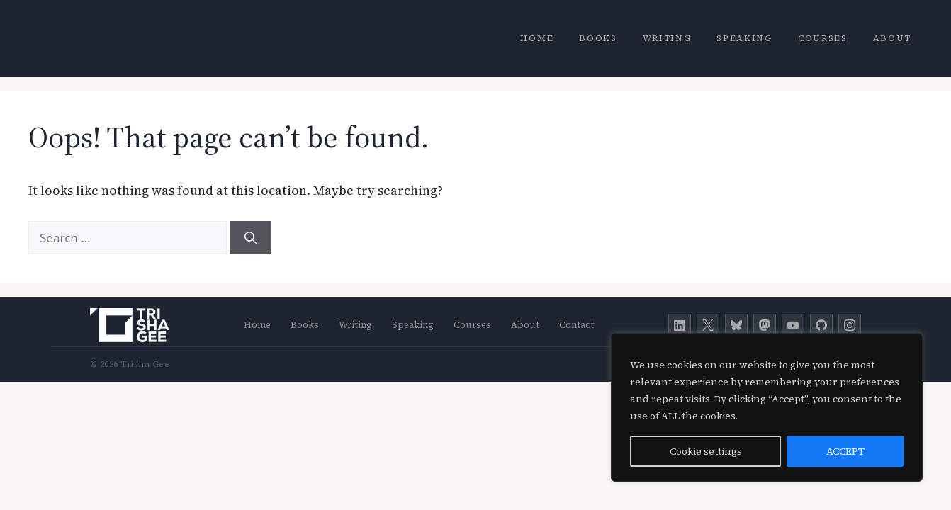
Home (536, 38)
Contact (576, 325)
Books (598, 38)
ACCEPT (845, 451)
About (892, 38)
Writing (667, 38)
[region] (767, 407)
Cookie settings (706, 451)
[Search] (250, 238)
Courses (823, 38)
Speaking (744, 38)
